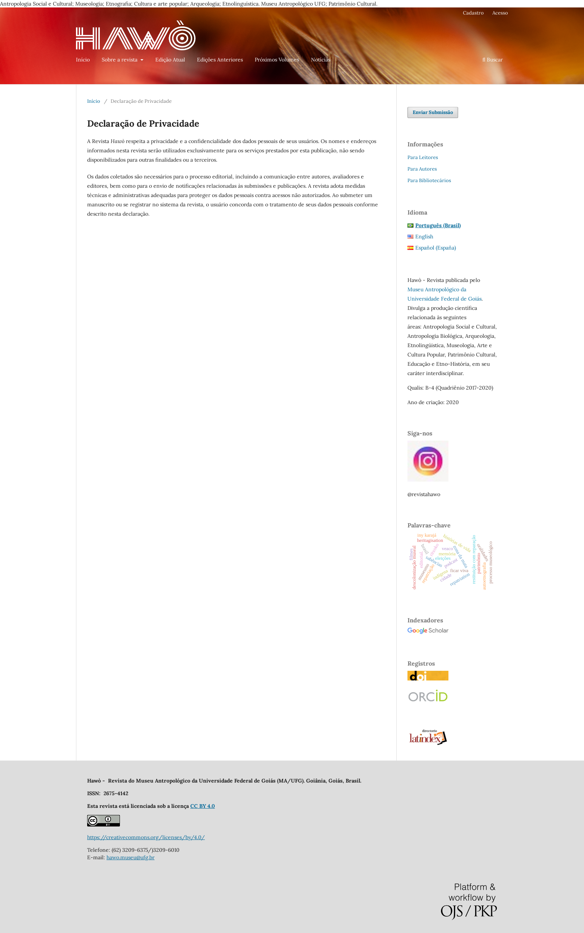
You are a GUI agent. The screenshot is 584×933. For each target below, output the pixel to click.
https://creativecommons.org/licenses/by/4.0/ (146, 837)
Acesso (500, 13)
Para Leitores (422, 157)
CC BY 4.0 (202, 806)
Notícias (320, 59)
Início (83, 59)
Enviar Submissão (433, 112)
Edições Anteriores (220, 59)
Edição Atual (170, 59)
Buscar (492, 59)
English (424, 236)
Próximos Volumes (277, 59)
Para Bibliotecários (429, 180)
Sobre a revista (120, 59)
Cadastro (473, 13)
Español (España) (435, 247)
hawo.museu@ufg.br (131, 857)
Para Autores (422, 169)
